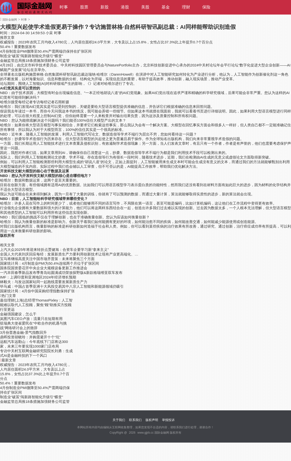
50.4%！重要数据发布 (18, 47)
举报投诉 (168, 420)
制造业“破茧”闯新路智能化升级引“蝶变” (31, 56)
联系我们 (135, 420)
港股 (125, 7)
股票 (84, 7)
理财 (186, 7)
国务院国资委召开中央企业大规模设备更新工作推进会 (43, 268)
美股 (145, 7)
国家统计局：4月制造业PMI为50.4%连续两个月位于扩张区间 (49, 263)
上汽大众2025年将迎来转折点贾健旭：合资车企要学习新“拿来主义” (54, 249)
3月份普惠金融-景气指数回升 (23, 332)
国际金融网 (9, 19)
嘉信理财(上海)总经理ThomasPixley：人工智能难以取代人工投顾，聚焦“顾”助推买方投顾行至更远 (36, 304)
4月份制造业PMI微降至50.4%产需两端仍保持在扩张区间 (46, 51)
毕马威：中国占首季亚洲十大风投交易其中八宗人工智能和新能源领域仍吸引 (62, 286)
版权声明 (152, 420)
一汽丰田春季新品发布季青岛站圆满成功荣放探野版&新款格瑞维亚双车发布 (61, 272)
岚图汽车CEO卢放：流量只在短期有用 (31, 319)
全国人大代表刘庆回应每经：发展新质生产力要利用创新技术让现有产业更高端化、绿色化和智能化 (70, 254)
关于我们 (119, 420)
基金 (166, 7)
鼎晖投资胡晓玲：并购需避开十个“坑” (30, 337)
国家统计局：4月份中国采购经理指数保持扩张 (37, 291)
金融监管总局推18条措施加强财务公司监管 (35, 60)
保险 (206, 7)
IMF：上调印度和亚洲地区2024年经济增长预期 (38, 277)
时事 (64, 7)
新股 (104, 7)
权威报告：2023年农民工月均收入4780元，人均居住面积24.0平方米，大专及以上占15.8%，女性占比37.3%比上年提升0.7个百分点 (106, 42)
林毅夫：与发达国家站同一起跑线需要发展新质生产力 (43, 282)
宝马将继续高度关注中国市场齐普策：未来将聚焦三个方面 (47, 259)
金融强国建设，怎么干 (18, 314)
